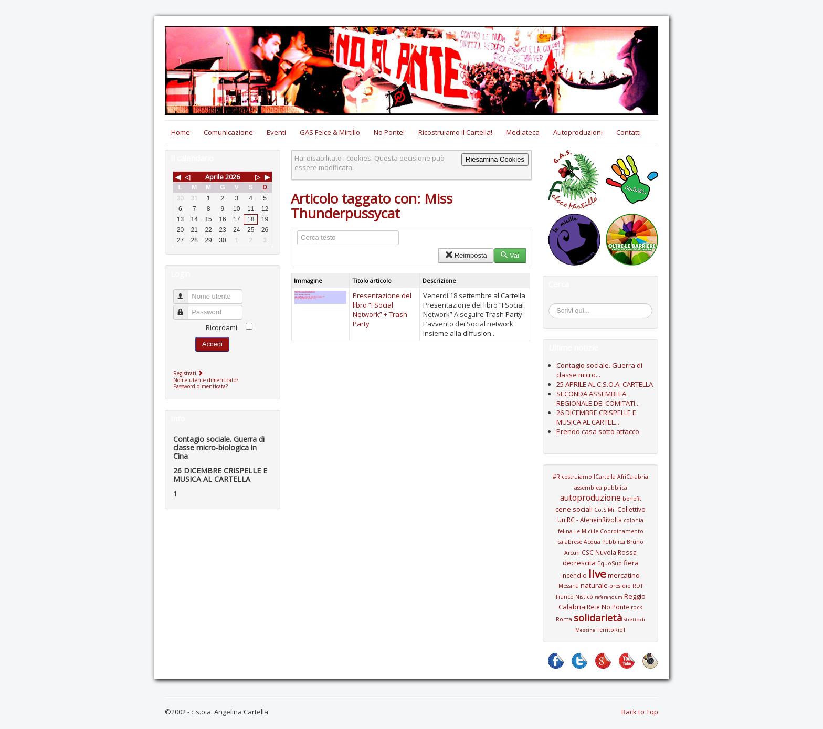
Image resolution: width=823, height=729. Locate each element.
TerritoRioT (611, 629)
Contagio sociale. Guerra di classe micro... (599, 370)
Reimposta (466, 255)
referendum (608, 597)
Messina (568, 585)
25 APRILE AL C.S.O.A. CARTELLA (604, 384)
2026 (232, 177)
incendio (574, 575)
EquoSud (609, 563)
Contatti (628, 132)
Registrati (189, 373)
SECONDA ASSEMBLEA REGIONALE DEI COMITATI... (598, 398)
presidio (620, 585)
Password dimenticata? (200, 386)
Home (180, 132)
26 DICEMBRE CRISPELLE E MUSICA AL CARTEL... (596, 417)
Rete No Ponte (608, 607)
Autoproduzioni (578, 132)
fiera (631, 562)
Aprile (214, 177)
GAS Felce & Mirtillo (330, 132)
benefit (631, 498)
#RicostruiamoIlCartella (584, 476)
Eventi (276, 132)
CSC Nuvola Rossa (609, 552)
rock (636, 607)
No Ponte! (389, 132)
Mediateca (523, 132)
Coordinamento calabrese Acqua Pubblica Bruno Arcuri (600, 541)
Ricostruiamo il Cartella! (455, 132)
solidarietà (598, 617)
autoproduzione (590, 497)
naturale (594, 585)
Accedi (212, 344)
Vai (510, 255)
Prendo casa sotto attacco (597, 431)
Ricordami (221, 327)
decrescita (579, 562)
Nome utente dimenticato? (205, 380)
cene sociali (574, 509)
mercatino (624, 575)
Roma (564, 619)
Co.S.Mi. (605, 509)
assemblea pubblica (600, 487)
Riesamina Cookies (495, 159)
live (597, 573)
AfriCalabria (632, 476)
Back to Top (639, 711)
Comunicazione (228, 132)
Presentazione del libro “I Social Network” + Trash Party (382, 310)
